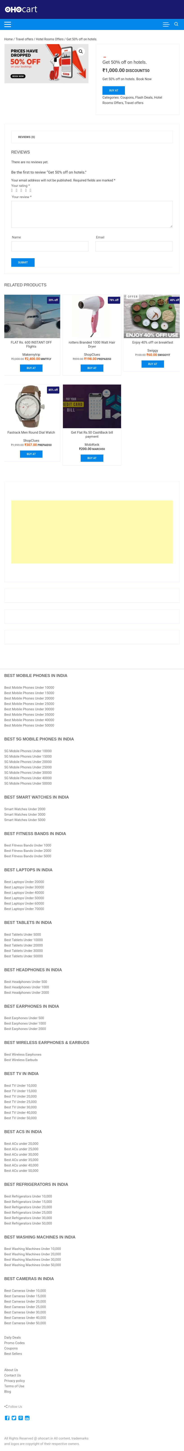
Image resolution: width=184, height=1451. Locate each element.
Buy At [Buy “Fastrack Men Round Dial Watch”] (31, 454)
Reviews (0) (26, 137)
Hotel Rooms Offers (50, 39)
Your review (21, 197)
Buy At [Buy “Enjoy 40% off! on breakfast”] (152, 364)
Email (100, 237)
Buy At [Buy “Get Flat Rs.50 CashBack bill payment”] (91, 458)
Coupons (127, 97)
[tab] (26, 137)
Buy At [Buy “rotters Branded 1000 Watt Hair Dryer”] (91, 368)
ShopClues (92, 355)
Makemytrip (31, 355)
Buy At (113, 90)
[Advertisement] (92, 532)
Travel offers (24, 39)
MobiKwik (92, 445)
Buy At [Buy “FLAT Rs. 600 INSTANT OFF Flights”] (31, 368)
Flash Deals (144, 97)
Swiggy (152, 351)
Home (8, 39)
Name (16, 237)
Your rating (20, 186)
